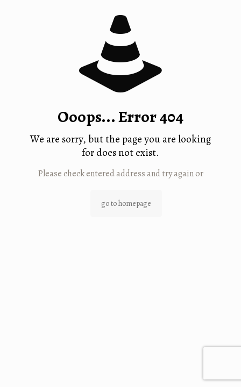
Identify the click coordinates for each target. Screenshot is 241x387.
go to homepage (126, 203)
